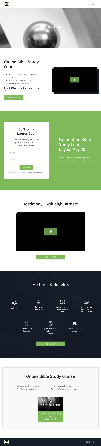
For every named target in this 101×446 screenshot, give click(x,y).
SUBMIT (26, 167)
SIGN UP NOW (13, 97)
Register (50, 344)
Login (94, 4)
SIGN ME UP (50, 257)
